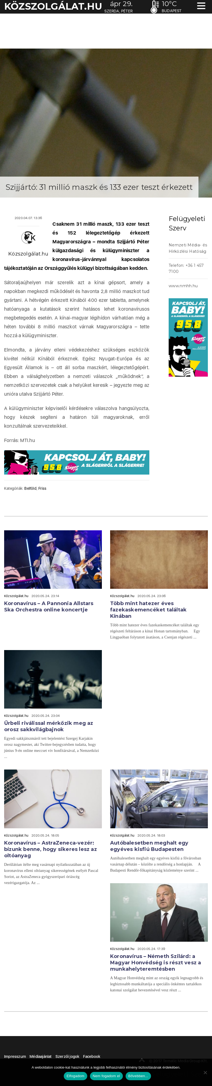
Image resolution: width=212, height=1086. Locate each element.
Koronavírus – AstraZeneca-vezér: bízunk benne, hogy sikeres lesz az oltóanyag (50, 849)
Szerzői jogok (67, 1056)
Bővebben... (138, 1076)
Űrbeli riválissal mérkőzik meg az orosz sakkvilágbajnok (48, 726)
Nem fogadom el (106, 1076)
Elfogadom (75, 1076)
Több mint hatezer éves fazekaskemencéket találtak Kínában (148, 609)
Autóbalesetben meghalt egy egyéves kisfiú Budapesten (149, 846)
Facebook (91, 1056)
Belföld (30, 488)
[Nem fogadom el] (205, 1072)
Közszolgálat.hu (28, 254)
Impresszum (15, 1056)
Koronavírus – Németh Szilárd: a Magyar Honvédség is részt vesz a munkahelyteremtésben (155, 962)
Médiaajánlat (41, 1056)
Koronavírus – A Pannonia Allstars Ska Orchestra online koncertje (49, 606)
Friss (42, 488)
